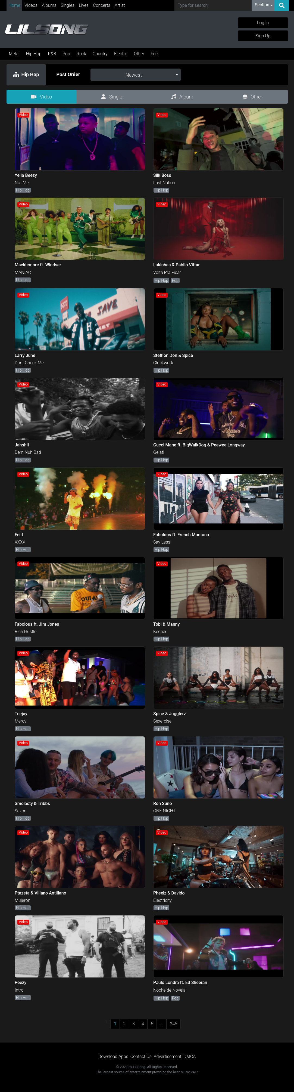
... (161, 1023)
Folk (155, 53)
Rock (81, 53)
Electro (120, 53)
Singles (68, 5)
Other (139, 53)
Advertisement (168, 1056)
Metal (14, 53)
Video (41, 97)
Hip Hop (34, 53)
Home (14, 5)
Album (182, 97)
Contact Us (141, 1056)
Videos (30, 5)
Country (100, 53)
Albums (49, 5)
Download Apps (113, 1056)
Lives (84, 5)
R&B (52, 53)
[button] (264, 5)
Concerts (101, 5)
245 (173, 1023)
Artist (120, 5)
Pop (66, 53)
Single (111, 97)
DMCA (190, 1056)
